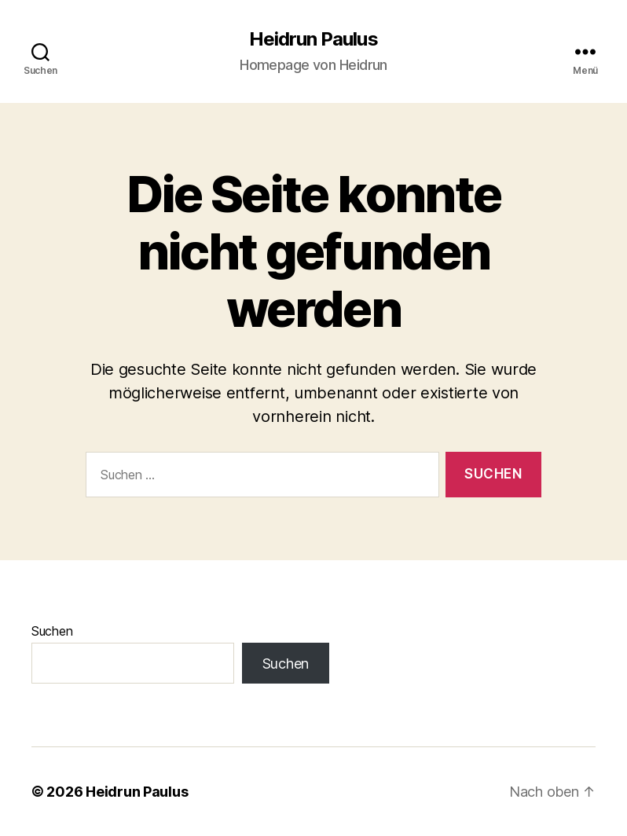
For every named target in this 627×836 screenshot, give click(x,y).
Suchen (51, 631)
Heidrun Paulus (313, 39)
